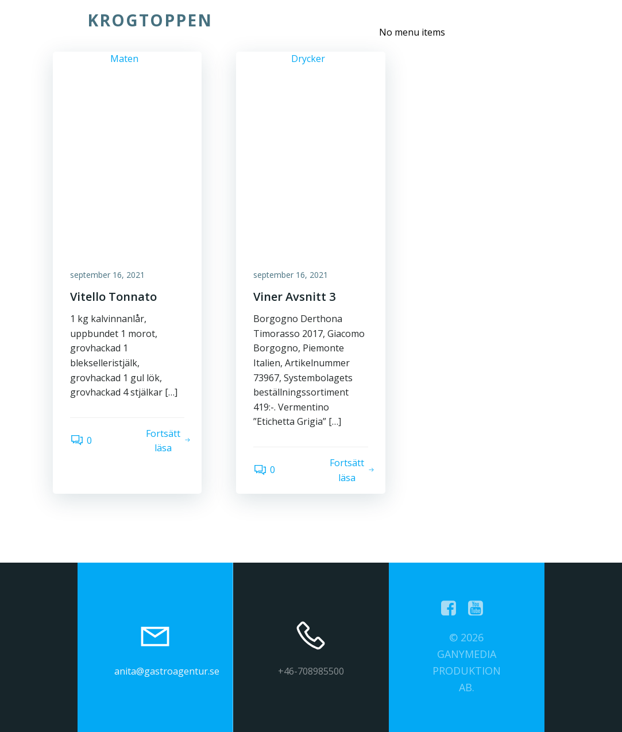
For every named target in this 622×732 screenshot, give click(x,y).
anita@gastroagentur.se (166, 671)
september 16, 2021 (107, 274)
